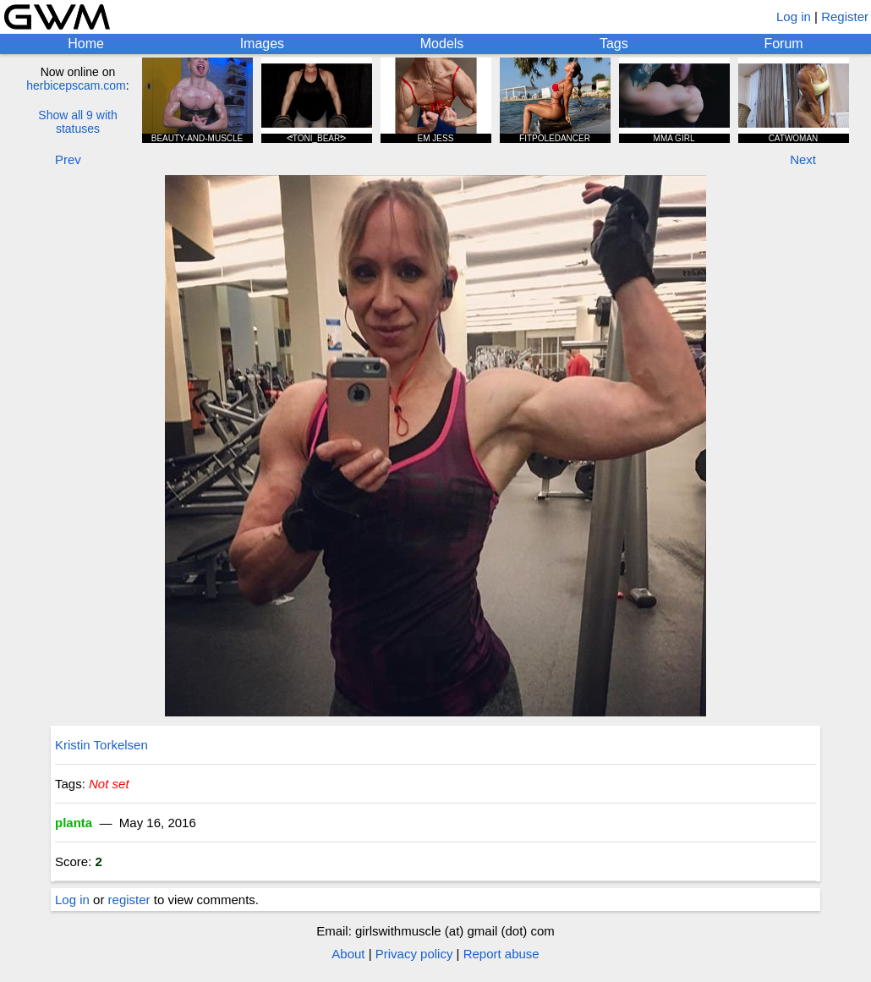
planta (73, 822)
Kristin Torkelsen (101, 745)
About (347, 953)
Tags (614, 43)
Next (803, 159)
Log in (793, 16)
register (129, 899)
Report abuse (501, 953)
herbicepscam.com (76, 85)
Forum (783, 43)
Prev (68, 159)
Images (262, 43)
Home (86, 43)
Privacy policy (414, 953)
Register (844, 16)
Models (442, 43)
